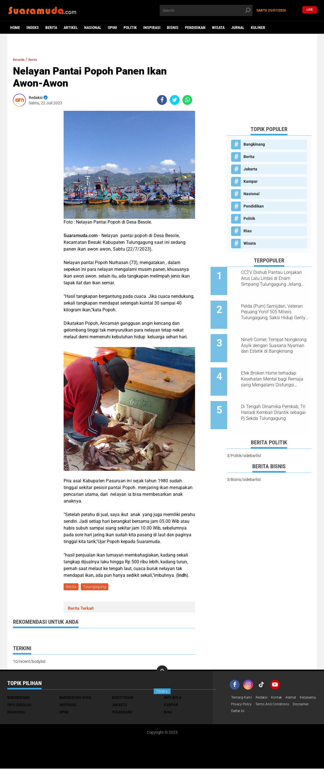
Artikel (71, 27)
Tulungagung (96, 587)
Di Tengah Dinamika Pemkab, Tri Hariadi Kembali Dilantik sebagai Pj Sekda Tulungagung (276, 392)
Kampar (250, 181)
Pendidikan (195, 27)
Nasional (92, 27)
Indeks (32, 27)
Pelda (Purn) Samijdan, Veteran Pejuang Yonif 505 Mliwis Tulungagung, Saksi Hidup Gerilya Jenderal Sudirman (273, 307)
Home (15, 27)
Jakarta (250, 169)
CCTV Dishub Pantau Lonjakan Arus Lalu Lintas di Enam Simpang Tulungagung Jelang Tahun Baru (276, 278)
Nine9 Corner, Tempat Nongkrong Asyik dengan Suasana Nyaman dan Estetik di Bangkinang (276, 335)
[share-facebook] (162, 100)
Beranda (21, 59)
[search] (206, 10)
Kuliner (258, 27)
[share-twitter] (175, 100)
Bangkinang (254, 144)
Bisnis (172, 27)
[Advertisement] (269, 86)
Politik (130, 27)
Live (310, 10)
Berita (51, 27)
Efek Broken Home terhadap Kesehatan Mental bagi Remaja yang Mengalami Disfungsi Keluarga (274, 363)
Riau (247, 231)
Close (162, 691)
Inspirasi (151, 27)
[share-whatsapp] (187, 100)
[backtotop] (162, 672)
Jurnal (237, 27)
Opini (112, 27)
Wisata (218, 27)
